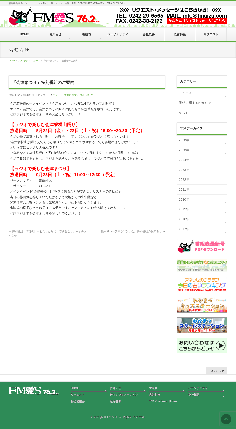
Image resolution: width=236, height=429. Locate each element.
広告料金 (154, 394)
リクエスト (78, 394)
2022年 (184, 179)
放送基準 (115, 401)
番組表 (153, 388)
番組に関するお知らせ (76, 95)
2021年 (184, 189)
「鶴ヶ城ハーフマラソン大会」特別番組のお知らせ (131, 231)
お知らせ (115, 388)
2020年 (184, 199)
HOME (75, 388)
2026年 (184, 140)
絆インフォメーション (124, 394)
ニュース (58, 95)
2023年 (184, 170)
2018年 (184, 219)
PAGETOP (216, 370)
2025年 (184, 150)
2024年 (184, 160)
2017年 (184, 229)
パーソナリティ (198, 388)
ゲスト (94, 95)
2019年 (184, 209)
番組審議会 (78, 401)
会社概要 (193, 394)
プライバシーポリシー (163, 401)
